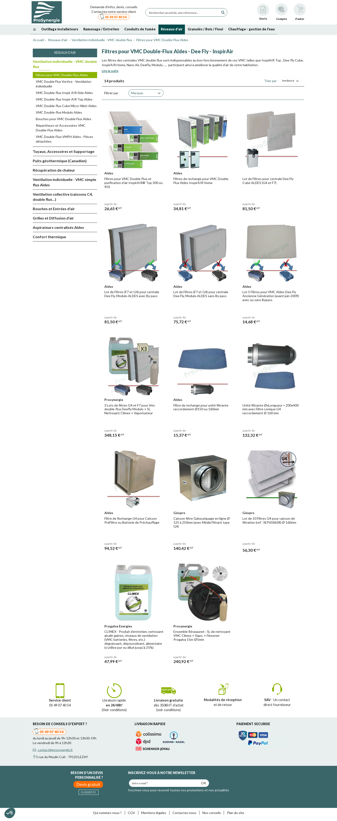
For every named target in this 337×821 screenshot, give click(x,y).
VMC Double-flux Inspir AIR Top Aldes (64, 99)
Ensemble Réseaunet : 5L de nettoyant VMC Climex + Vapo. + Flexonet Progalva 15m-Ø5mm (202, 635)
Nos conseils (211, 813)
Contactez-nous (184, 813)
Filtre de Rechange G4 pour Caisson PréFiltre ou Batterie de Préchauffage (131, 520)
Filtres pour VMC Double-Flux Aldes (62, 75)
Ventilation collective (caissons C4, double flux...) (63, 197)
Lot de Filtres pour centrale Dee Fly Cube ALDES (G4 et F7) (267, 181)
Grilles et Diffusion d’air (53, 218)
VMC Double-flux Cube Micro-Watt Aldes (66, 106)
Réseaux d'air (65, 52)
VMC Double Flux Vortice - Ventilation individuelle (63, 83)
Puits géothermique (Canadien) (60, 160)
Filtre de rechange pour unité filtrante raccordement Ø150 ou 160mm (200, 407)
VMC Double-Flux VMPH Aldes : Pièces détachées (64, 139)
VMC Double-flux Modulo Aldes (59, 112)
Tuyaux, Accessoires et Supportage (63, 151)
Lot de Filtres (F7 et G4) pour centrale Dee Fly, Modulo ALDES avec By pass (131, 294)
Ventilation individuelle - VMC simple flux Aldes (64, 182)
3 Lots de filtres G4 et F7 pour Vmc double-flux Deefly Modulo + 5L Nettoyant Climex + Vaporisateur (129, 409)
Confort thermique (49, 236)
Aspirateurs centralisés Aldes (58, 227)
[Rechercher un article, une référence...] (183, 12)
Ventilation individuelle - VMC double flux (65, 64)
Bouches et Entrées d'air (54, 208)
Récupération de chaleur (54, 170)
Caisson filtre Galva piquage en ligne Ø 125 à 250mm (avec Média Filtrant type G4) (201, 522)
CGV (131, 813)
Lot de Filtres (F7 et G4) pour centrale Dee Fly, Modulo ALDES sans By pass (200, 294)
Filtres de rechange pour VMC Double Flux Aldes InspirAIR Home (200, 181)
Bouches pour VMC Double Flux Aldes (63, 119)
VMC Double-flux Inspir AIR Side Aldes (64, 93)
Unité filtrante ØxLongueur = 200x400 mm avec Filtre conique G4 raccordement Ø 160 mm (270, 409)
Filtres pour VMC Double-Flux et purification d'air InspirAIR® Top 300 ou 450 (133, 183)
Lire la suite (110, 71)
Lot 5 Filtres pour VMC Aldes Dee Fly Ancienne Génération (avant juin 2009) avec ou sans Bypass (270, 296)
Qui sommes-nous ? (107, 813)
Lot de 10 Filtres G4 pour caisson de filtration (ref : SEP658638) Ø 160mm (269, 520)
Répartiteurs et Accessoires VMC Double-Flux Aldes (60, 127)
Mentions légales (153, 813)
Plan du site (235, 813)
